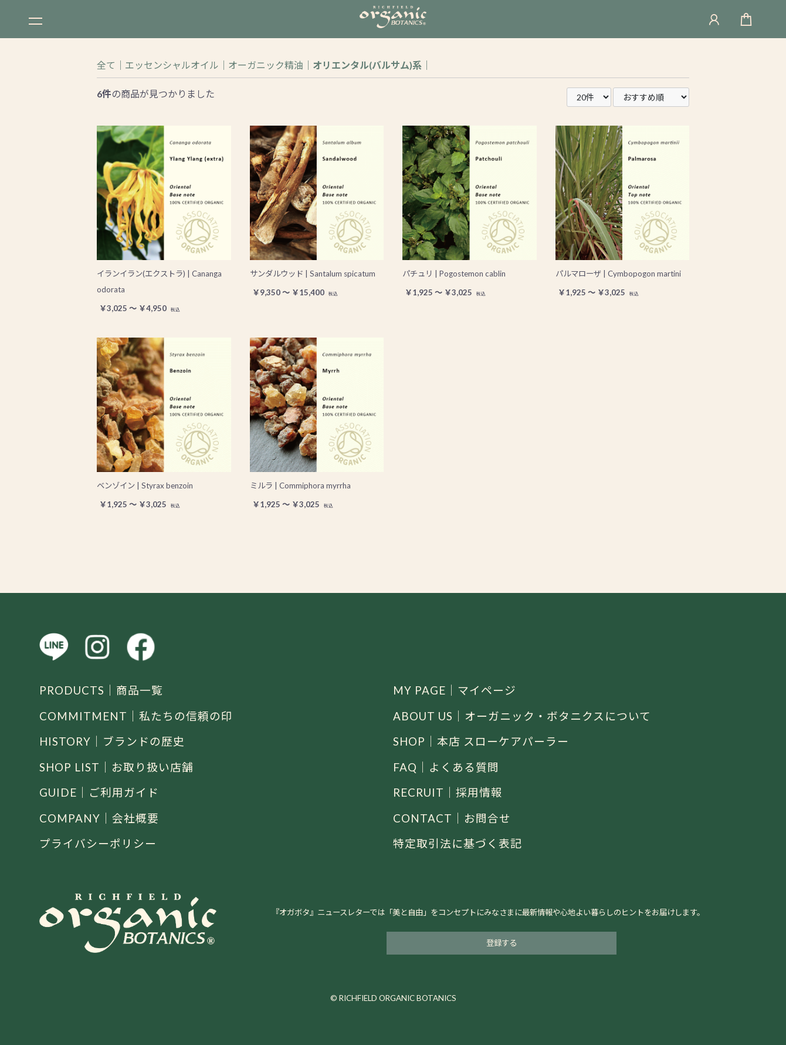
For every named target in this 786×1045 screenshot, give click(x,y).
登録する (501, 943)
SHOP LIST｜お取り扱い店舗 (116, 767)
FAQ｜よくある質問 (446, 767)
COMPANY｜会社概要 (99, 818)
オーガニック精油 (265, 64)
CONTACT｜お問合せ (452, 818)
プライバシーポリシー (98, 843)
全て (106, 64)
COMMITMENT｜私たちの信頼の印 (136, 716)
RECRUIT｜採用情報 (448, 792)
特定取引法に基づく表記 (457, 843)
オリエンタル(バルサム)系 (367, 64)
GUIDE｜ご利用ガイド (99, 792)
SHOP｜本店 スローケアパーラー (481, 741)
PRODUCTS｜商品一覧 (101, 690)
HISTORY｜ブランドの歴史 (112, 741)
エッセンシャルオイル (172, 64)
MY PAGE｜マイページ (454, 690)
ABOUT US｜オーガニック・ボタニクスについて (522, 716)
